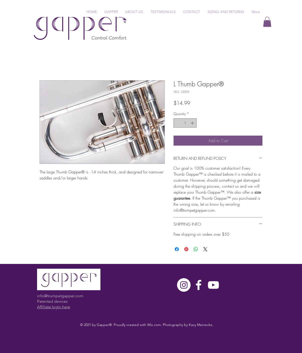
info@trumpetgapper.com (60, 295)
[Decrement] (177, 123)
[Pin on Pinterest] (186, 249)
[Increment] (193, 123)
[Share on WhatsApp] (196, 249)
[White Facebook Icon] (198, 285)
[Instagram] (184, 285)
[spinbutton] (185, 123)
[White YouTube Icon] (213, 285)
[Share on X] (205, 249)
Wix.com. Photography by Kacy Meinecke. (180, 324)
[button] (267, 22)
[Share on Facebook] (177, 249)
